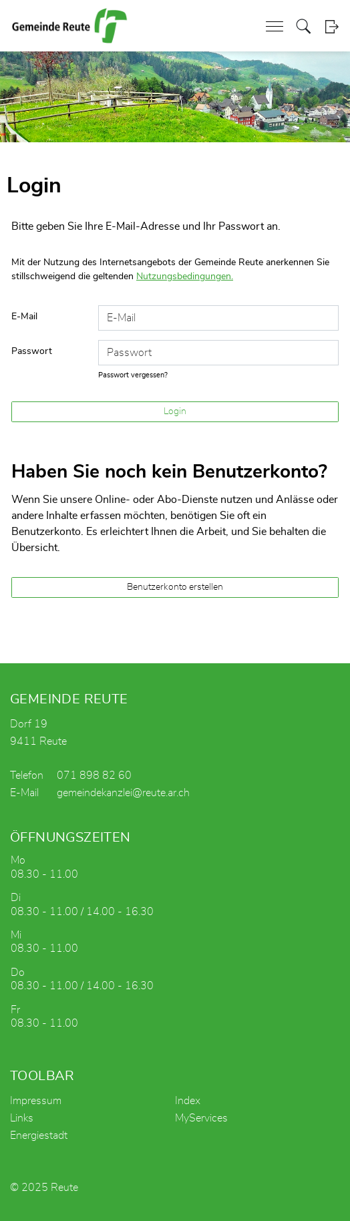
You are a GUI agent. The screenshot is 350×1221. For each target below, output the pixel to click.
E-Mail (24, 316)
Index (187, 1100)
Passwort (31, 351)
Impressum (35, 1100)
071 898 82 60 (94, 775)
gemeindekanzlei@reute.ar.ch (123, 793)
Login (331, 26)
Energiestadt (38, 1135)
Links (21, 1118)
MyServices (201, 1118)
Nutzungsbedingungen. (184, 276)
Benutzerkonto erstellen (175, 587)
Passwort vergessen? (133, 375)
